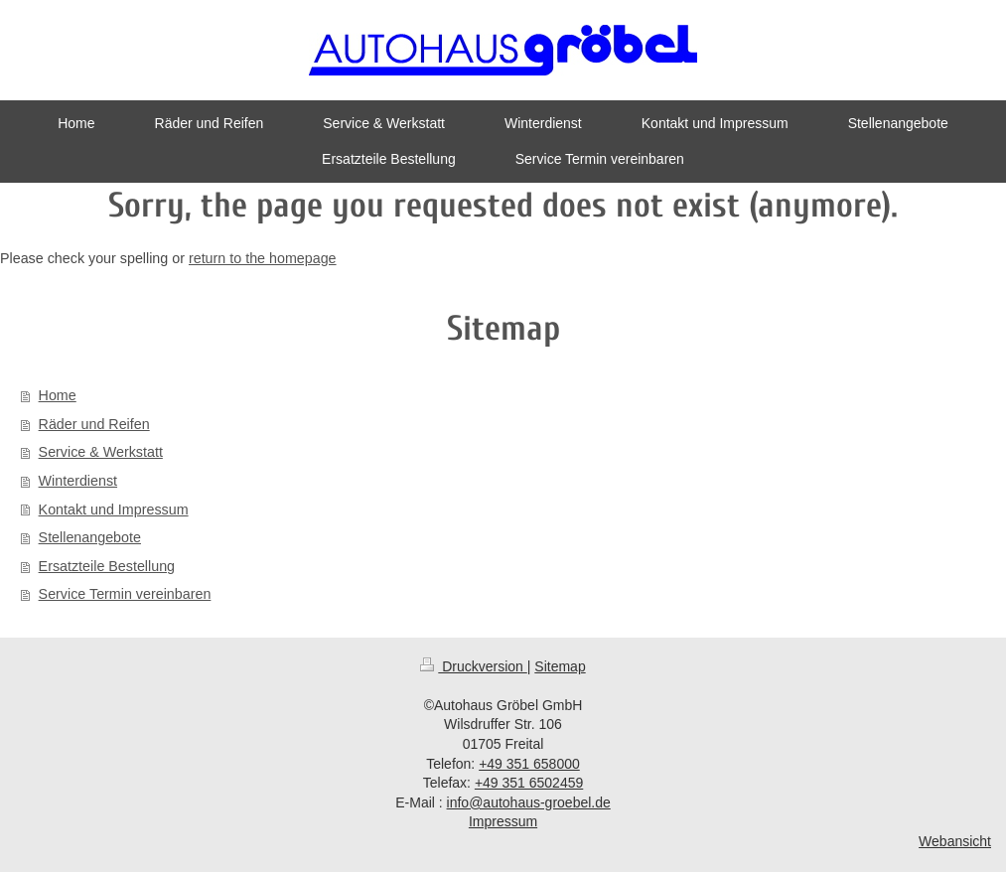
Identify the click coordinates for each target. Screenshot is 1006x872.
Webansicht (955, 841)
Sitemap (559, 666)
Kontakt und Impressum (114, 509)
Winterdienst (78, 481)
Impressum (503, 821)
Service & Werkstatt (101, 452)
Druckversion (473, 666)
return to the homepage (263, 258)
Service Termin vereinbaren (125, 594)
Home (57, 395)
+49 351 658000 (529, 764)
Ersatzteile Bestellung (107, 566)
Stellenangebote (90, 537)
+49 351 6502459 (529, 783)
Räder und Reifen (94, 424)
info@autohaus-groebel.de (529, 802)
